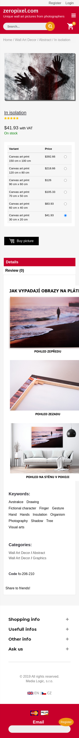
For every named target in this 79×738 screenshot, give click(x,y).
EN (36, 693)
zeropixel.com (33, 13)
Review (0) (14, 270)
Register (55, 3)
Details (12, 262)
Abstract (45, 40)
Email (38, 722)
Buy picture (21, 240)
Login (70, 3)
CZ (49, 693)
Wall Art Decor (25, 40)
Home (7, 40)
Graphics (39, 558)
